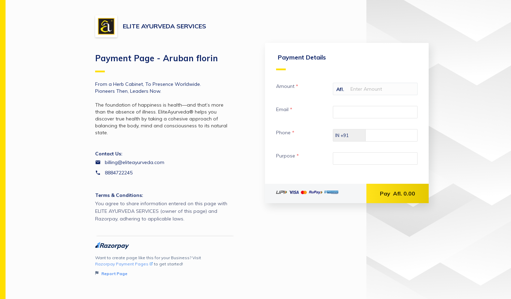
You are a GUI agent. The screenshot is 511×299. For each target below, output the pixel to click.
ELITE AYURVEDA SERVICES (164, 26)
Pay (397, 195)
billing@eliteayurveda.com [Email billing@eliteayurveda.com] (134, 162)
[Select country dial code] (347, 137)
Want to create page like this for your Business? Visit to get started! (165, 266)
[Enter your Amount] (374, 91)
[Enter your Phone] (396, 137)
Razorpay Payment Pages (124, 263)
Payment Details (298, 63)
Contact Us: (108, 154)
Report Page (111, 273)
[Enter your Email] (374, 114)
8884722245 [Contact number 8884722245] (119, 173)
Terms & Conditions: (119, 195)
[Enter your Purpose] (374, 160)
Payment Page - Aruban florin (156, 62)
